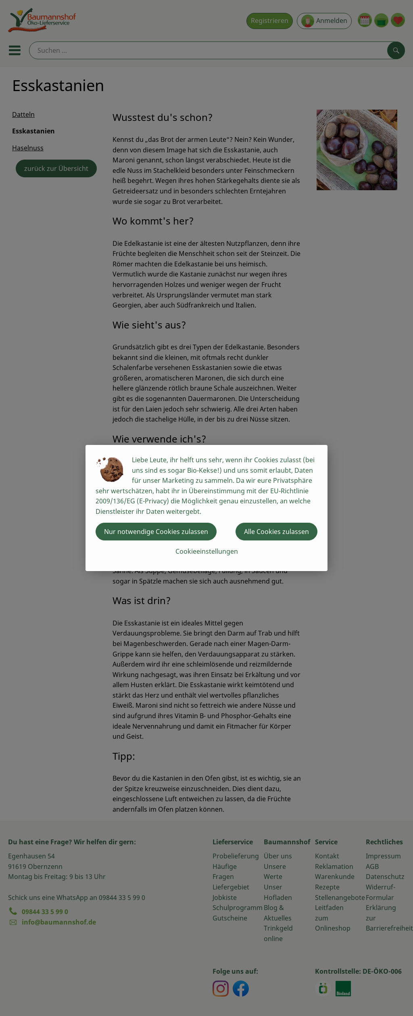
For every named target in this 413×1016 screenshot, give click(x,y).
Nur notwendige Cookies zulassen (156, 531)
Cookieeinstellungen (206, 551)
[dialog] (206, 508)
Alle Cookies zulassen (276, 531)
